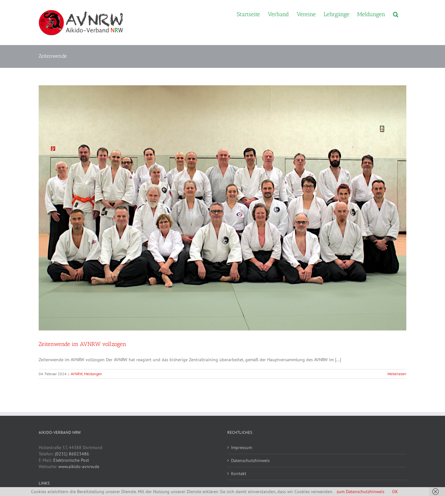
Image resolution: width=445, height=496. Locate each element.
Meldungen (93, 373)
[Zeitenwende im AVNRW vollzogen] (222, 207)
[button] (395, 13)
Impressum (241, 447)
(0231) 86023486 (72, 454)
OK (395, 491)
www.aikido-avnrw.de (78, 466)
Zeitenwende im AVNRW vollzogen (82, 344)
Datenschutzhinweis (250, 460)
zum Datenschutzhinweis (360, 491)
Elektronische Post (71, 460)
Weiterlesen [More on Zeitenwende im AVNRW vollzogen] (396, 373)
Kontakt (238, 473)
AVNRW (76, 373)
